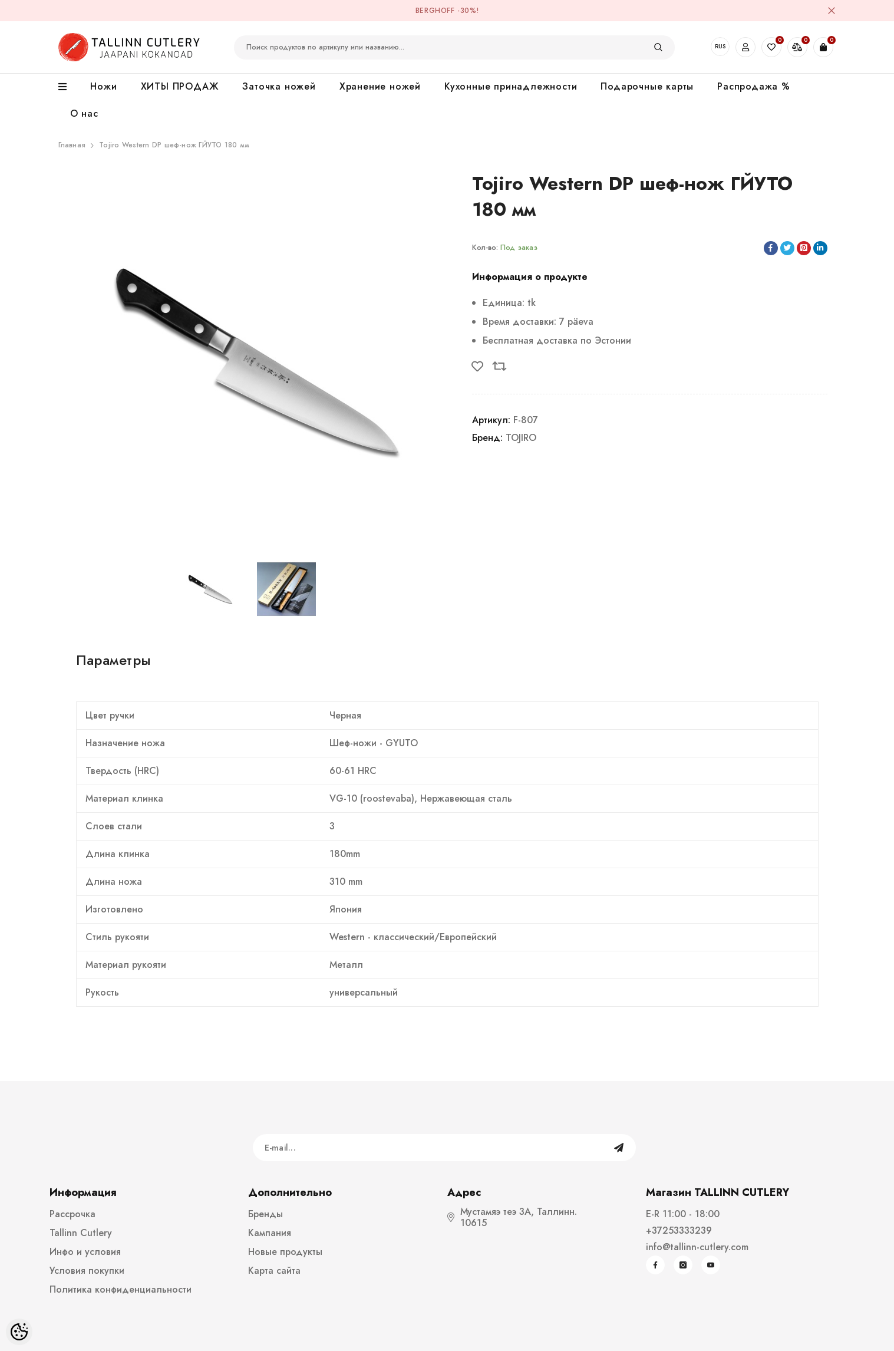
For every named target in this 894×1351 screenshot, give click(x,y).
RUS (720, 46)
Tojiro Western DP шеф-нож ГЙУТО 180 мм (174, 145)
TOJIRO (521, 437)
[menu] (68, 87)
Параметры (113, 660)
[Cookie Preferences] (19, 1332)
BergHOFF (435, 10)
